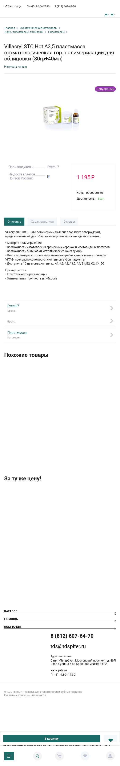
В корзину (52, 738)
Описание (14, 221)
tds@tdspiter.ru (68, 646)
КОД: (80, 192)
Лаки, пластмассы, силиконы (24, 31)
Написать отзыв (15, 66)
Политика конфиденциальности (25, 695)
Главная (10, 27)
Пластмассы (56, 31)
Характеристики (42, 221)
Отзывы (69, 221)
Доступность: (86, 198)
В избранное (110, 740)
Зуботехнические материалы (38, 27)
